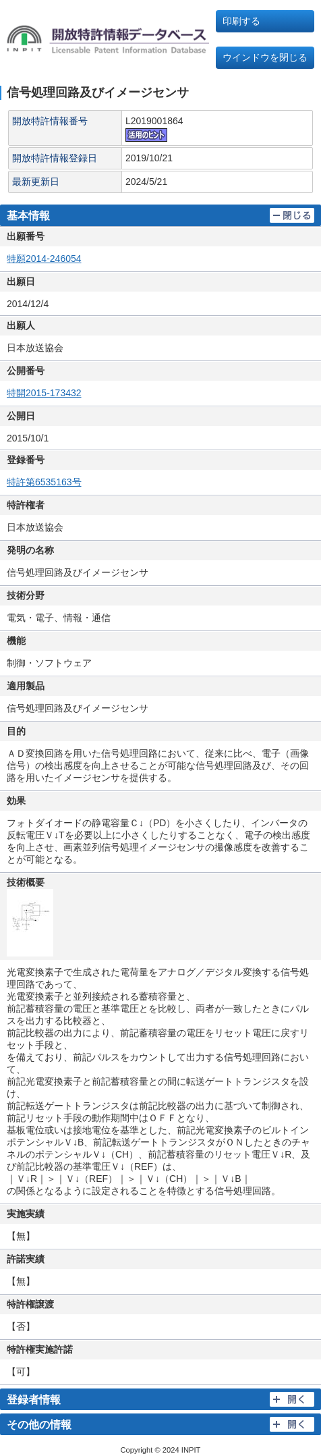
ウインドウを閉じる (265, 57)
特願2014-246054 (44, 258)
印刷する (241, 21)
